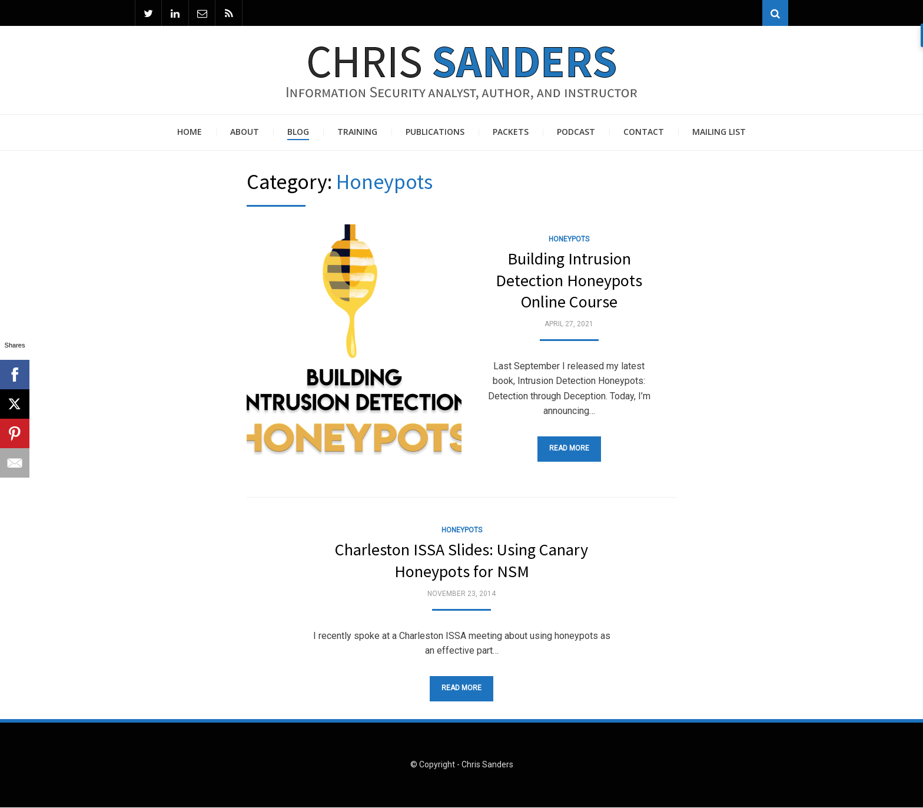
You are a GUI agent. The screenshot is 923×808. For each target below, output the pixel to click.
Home (189, 132)
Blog (298, 132)
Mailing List (719, 132)
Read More (569, 449)
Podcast (576, 132)
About (244, 132)
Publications (435, 132)
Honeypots (569, 239)
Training (357, 132)
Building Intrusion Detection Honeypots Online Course (569, 281)
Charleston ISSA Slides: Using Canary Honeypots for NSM (461, 560)
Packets (511, 132)
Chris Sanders (487, 765)
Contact (643, 132)
